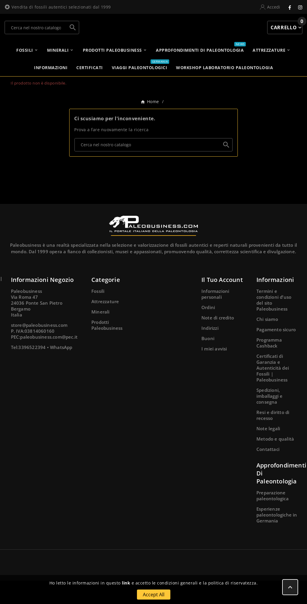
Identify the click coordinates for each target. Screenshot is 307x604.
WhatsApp (61, 371)
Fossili (97, 314)
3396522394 (32, 371)
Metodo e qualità (275, 462)
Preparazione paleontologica (272, 519)
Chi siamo (267, 342)
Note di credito (217, 341)
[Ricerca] (36, 30)
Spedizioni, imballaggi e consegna (269, 419)
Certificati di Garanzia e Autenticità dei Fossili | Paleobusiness (272, 391)
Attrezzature (105, 325)
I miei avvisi (214, 372)
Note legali (268, 452)
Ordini (208, 331)
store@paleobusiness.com (39, 348)
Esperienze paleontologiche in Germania (276, 538)
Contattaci (267, 472)
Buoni (207, 362)
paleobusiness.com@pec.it (48, 360)
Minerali (100, 335)
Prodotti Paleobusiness (107, 348)
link (126, 583)
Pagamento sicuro (276, 353)
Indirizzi (210, 351)
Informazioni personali (215, 317)
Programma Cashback (269, 366)
